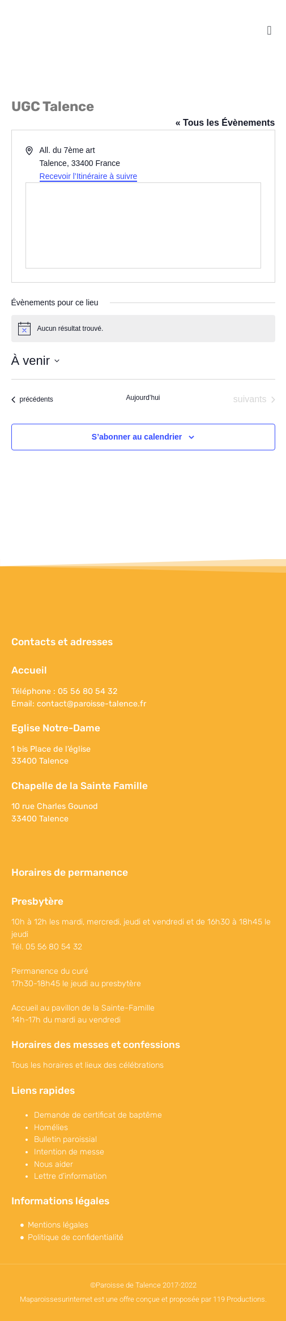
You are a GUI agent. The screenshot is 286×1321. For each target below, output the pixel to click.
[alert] (143, 328)
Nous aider (53, 1164)
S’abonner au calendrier (137, 436)
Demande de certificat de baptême (98, 1115)
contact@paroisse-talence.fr (91, 704)
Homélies (51, 1127)
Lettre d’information (70, 1176)
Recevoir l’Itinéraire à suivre (89, 176)
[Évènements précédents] (32, 399)
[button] (269, 30)
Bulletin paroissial (65, 1139)
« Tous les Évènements (225, 122)
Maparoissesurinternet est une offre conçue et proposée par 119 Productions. (143, 1299)
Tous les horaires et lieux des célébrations (87, 1065)
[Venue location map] (143, 225)
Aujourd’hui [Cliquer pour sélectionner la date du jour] (143, 398)
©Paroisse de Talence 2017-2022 (143, 1285)
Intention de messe (69, 1152)
